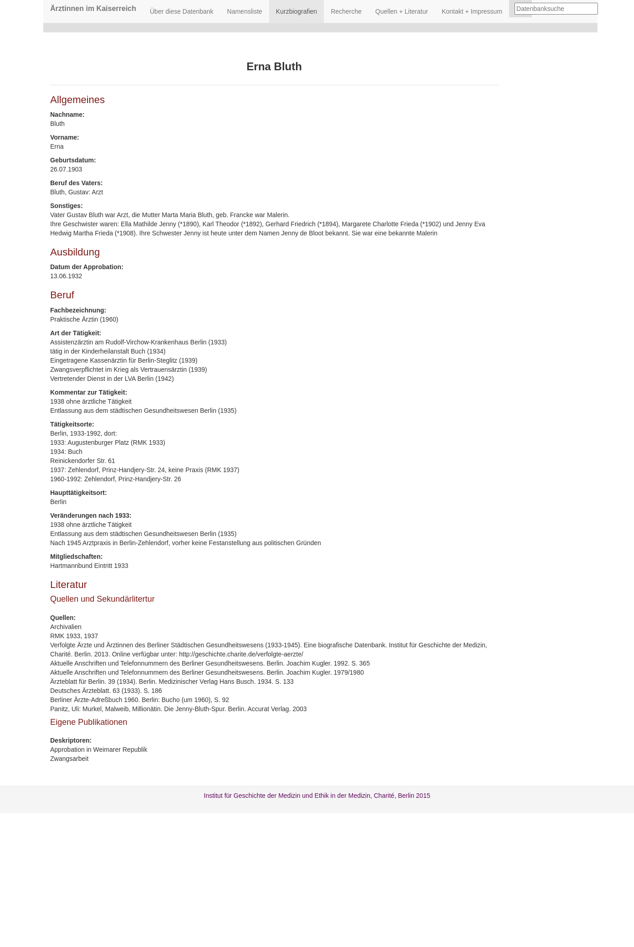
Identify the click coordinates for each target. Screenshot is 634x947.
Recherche (346, 11)
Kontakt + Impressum (472, 11)
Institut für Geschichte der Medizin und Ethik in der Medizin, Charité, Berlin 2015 (317, 795)
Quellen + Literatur (401, 11)
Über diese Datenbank (181, 11)
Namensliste (244, 11)
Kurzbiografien (296, 11)
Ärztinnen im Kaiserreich (93, 8)
